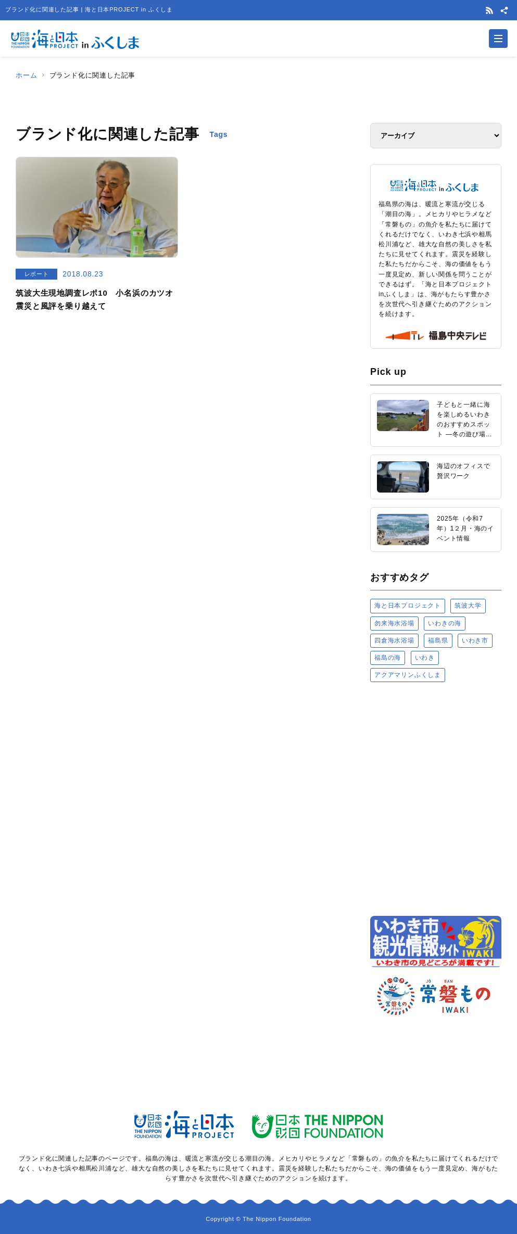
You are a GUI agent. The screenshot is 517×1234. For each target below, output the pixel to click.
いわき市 (475, 640)
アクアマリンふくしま (407, 674)
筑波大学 (468, 605)
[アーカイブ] (435, 135)
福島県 (438, 640)
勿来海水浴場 (394, 623)
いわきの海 (444, 623)
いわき (425, 657)
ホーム (26, 75)
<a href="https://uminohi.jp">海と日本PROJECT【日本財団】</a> (435, 798)
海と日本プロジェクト (407, 605)
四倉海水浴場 (394, 640)
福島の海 (387, 657)
